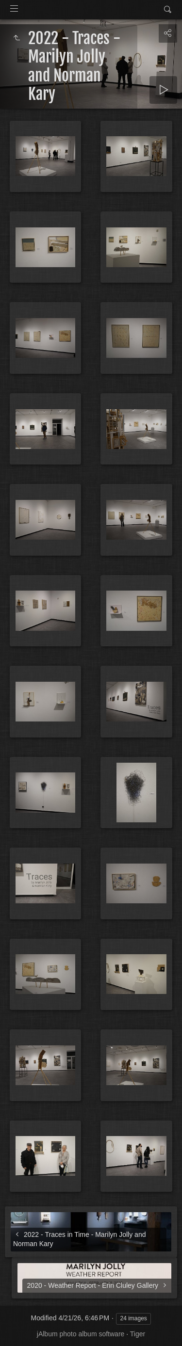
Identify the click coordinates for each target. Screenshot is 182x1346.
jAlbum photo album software (81, 1334)
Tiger (137, 1334)
